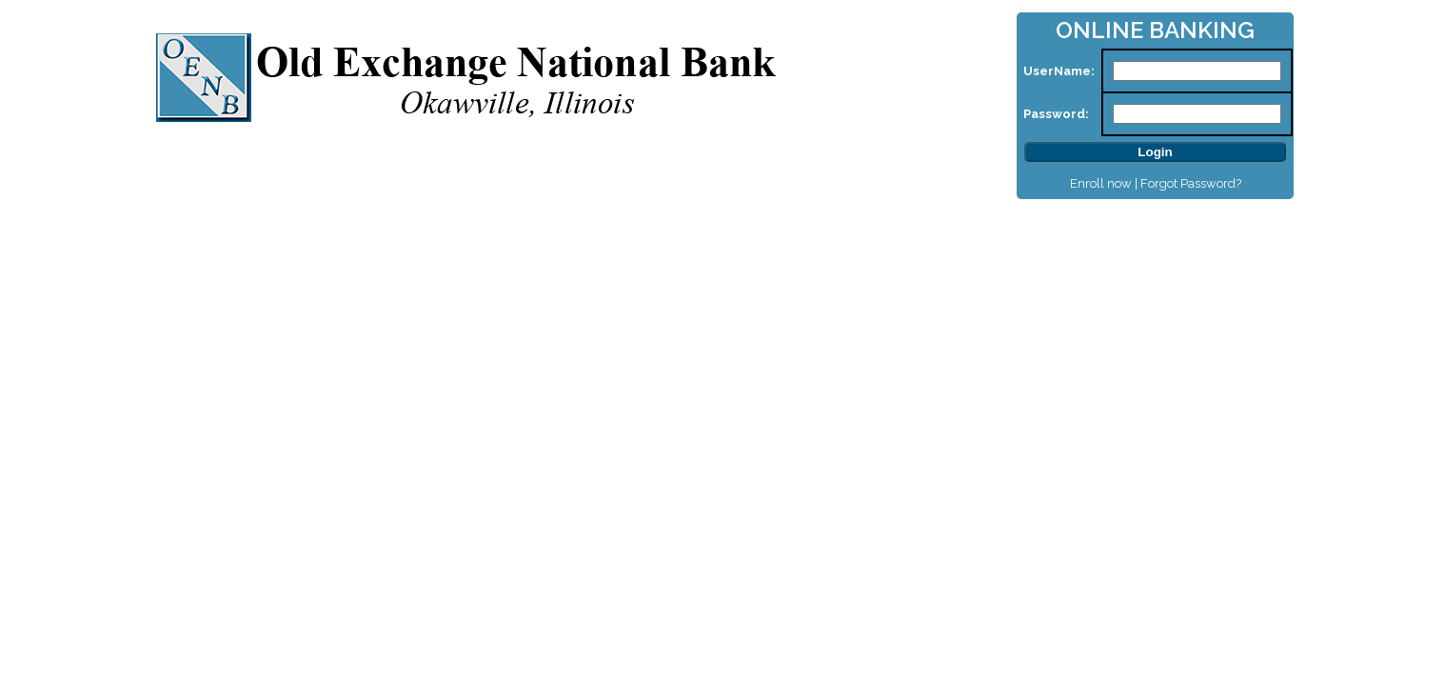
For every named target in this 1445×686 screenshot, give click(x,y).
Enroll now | (1105, 183)
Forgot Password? (1190, 183)
